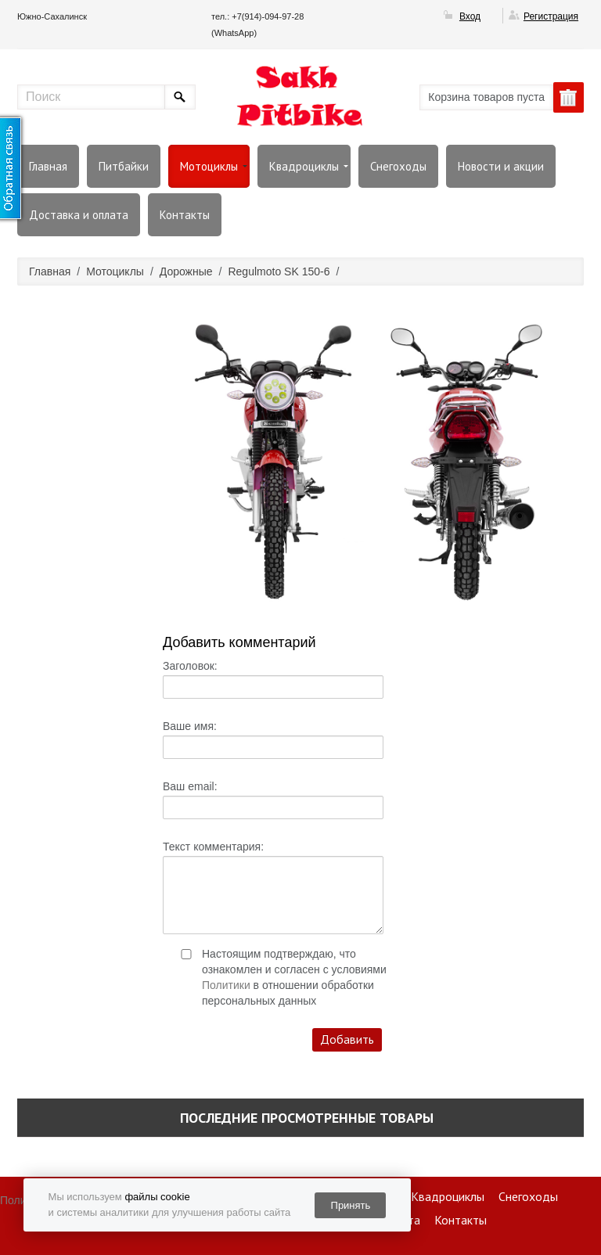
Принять (351, 1205)
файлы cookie (156, 1197)
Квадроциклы (304, 166)
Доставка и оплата (78, 214)
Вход (469, 16)
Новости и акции (501, 166)
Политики (226, 985)
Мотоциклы (209, 166)
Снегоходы (398, 166)
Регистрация (551, 16)
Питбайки (124, 166)
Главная (48, 166)
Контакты (185, 214)
